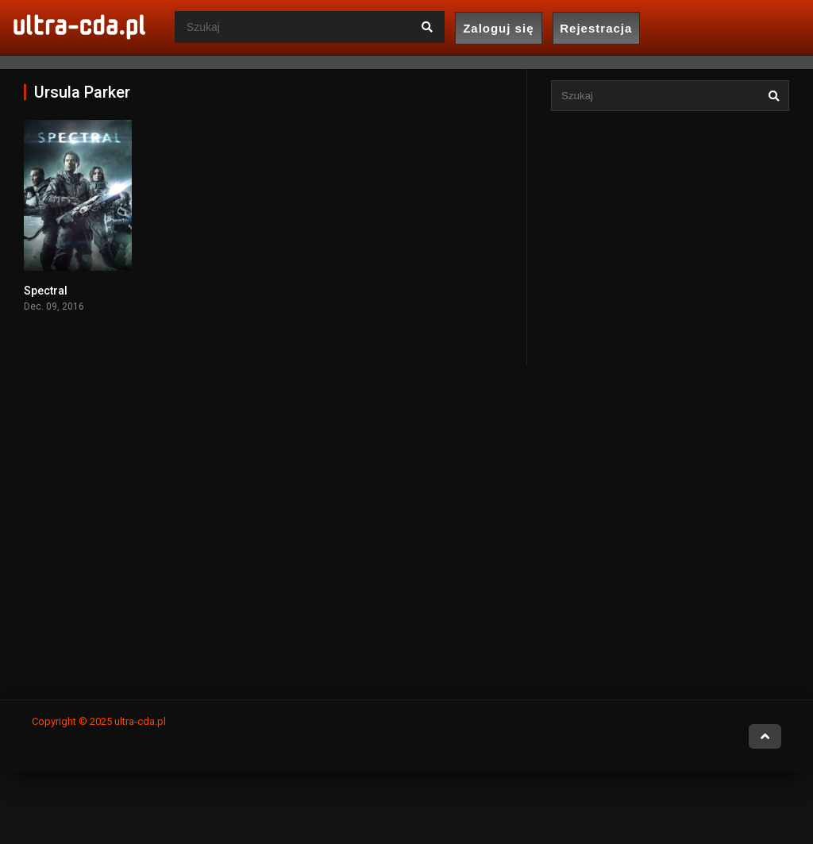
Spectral (45, 290)
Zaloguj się (498, 28)
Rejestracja (596, 28)
